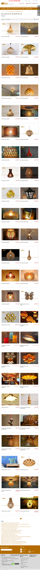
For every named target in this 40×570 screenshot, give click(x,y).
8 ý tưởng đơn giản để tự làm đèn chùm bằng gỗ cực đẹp (11, 532)
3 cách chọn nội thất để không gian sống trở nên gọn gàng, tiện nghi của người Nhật (15, 526)
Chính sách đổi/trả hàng (23, 6)
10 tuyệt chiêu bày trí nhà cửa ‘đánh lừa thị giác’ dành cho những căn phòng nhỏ (15, 524)
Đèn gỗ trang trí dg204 (24, 262)
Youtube (31, 551)
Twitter (22, 552)
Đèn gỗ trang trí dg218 (24, 118)
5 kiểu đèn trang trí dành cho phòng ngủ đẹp (8, 529)
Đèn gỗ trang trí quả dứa (6, 77)
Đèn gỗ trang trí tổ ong (24, 469)
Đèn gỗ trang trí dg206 (24, 242)
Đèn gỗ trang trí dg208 (24, 221)
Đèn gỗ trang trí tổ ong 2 (6, 324)
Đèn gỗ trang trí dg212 (24, 180)
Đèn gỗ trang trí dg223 (24, 57)
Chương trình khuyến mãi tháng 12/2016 (8, 534)
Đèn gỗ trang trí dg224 (5, 57)
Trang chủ (12, 6)
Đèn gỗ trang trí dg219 (5, 118)
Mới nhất (3, 19)
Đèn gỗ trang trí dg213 (5, 180)
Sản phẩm (8, 8)
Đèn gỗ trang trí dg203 (5, 283)
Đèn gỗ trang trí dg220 (24, 98)
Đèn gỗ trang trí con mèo (6, 469)
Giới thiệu (16, 6)
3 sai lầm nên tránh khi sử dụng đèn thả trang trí (9, 527)
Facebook (23, 549)
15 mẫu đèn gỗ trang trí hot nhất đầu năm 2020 (9, 525)
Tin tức (19, 8)
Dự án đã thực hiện (14, 8)
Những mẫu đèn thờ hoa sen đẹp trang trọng (9, 540)
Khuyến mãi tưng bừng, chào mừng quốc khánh (9, 535)
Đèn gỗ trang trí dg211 (5, 201)
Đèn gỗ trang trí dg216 (24, 139)
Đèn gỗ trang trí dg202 (24, 283)
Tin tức (12, 560)
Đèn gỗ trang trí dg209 (5, 221)
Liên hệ (37, 6)
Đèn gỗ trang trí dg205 (5, 262)
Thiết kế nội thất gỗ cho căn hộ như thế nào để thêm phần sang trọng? (13, 541)
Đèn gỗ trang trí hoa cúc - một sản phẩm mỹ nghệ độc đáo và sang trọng (13, 542)
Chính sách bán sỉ (31, 6)
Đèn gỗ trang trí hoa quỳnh (25, 490)
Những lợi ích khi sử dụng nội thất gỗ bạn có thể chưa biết (11, 537)
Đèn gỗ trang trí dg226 (5, 36)
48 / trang (8, 19)
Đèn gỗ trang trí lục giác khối (7, 98)
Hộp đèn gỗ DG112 (5, 407)
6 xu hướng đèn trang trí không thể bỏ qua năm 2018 (10, 531)
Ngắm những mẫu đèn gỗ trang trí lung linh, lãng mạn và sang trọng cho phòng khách (16, 536)
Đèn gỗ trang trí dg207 (5, 242)
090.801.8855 (16, 0)
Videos (23, 8)
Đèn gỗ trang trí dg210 (24, 201)
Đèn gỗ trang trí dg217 (5, 139)
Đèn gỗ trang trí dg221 (24, 77)
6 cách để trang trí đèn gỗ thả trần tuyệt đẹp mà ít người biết (11, 530)
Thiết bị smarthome (28, 8)
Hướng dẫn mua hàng (24, 558)
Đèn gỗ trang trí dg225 (24, 36)
